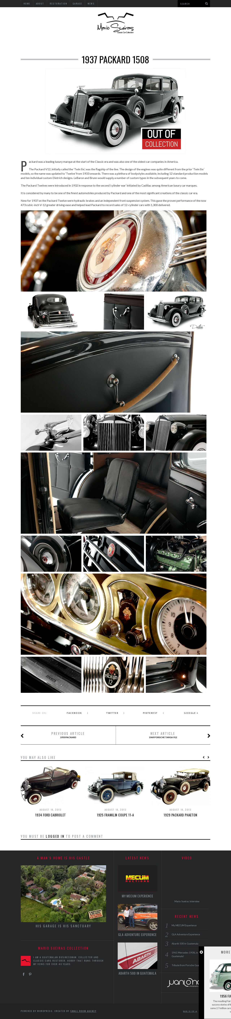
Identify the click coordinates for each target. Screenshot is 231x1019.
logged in (55, 836)
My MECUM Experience (137, 896)
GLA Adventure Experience (137, 934)
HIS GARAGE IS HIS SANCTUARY (63, 926)
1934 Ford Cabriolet (50, 815)
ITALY (82, 44)
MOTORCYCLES (128, 44)
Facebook (74, 713)
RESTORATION (195, 44)
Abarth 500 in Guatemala (137, 973)
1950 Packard (59, 735)
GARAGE (172, 44)
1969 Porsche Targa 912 (173, 735)
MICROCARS (102, 44)
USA (29, 44)
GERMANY (45, 44)
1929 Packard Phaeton (180, 815)
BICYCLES (152, 44)
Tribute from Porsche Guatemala (189, 965)
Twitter (112, 713)
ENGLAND (65, 44)
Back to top (190, 1011)
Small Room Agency (83, 1011)
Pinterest (150, 713)
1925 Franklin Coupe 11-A (115, 815)
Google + (191, 713)
